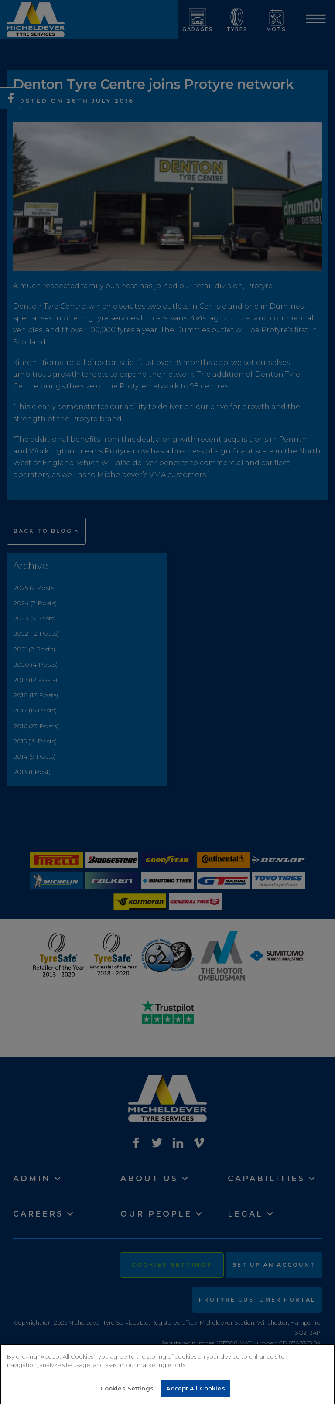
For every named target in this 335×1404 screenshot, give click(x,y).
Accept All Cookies (195, 1392)
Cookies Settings (127, 1392)
